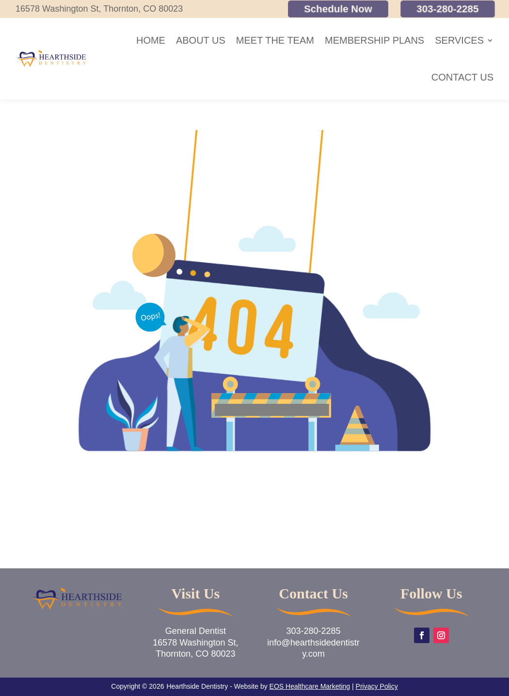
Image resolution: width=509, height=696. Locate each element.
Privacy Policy (377, 686)
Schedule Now (338, 9)
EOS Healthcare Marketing (310, 686)
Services (459, 40)
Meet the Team (275, 40)
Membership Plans (374, 40)
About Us (200, 40)
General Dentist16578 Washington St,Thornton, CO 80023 (195, 642)
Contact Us (462, 77)
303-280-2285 (447, 9)
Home (150, 40)
